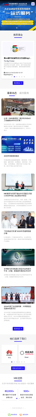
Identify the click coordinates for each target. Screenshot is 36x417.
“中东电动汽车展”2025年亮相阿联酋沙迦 (17, 232)
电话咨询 (23, 414)
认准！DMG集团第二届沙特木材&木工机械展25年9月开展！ (17, 119)
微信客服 (12, 414)
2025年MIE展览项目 (11, 156)
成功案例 (24, 93)
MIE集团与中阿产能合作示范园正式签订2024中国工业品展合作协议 (18, 194)
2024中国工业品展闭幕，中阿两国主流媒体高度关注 (17, 307)
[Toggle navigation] (33, 3)
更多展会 (18, 83)
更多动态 (18, 329)
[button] (17, 28)
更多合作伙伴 (18, 368)
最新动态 (12, 93)
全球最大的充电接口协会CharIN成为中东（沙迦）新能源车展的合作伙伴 (17, 270)
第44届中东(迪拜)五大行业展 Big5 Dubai (19, 58)
